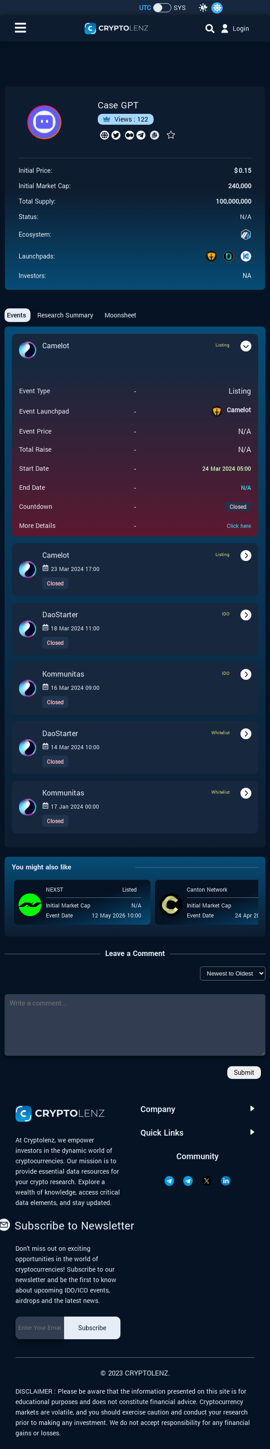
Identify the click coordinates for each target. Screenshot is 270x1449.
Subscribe (92, 1328)
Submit (244, 1072)
